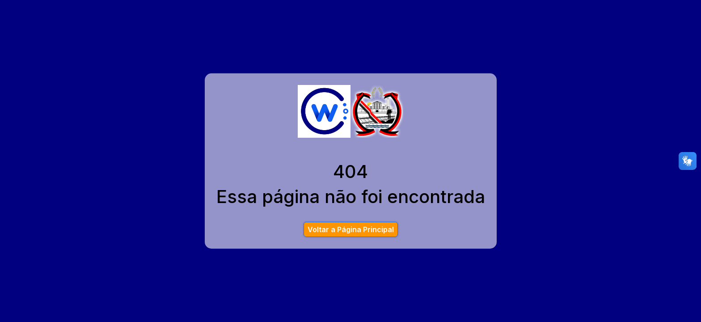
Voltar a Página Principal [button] (351, 229)
